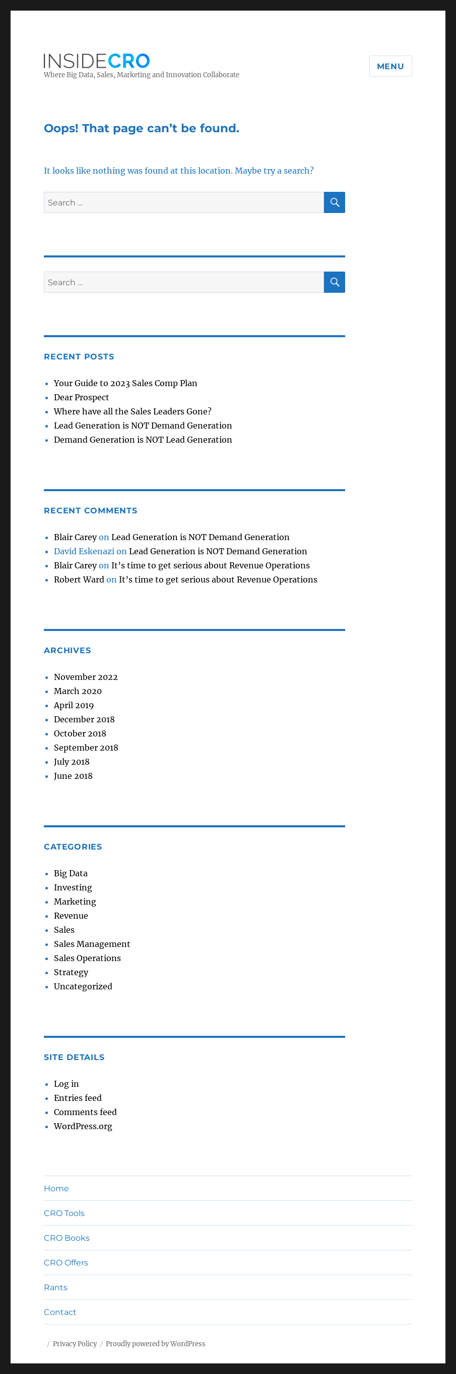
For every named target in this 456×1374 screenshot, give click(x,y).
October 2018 (80, 733)
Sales (64, 930)
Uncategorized (83, 986)
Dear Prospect (81, 397)
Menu (391, 66)
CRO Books (67, 1238)
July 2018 (72, 762)
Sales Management (92, 944)
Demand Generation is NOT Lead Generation (143, 440)
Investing (73, 887)
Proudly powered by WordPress (156, 1344)
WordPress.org (83, 1126)
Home (56, 1188)
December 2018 (84, 719)
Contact (60, 1312)
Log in (66, 1084)
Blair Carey (75, 537)
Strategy (71, 972)
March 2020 (78, 691)
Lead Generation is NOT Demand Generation (143, 425)
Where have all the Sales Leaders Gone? (133, 411)
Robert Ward (79, 579)
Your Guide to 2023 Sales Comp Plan (126, 383)
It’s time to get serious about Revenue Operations (210, 565)
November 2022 (86, 677)
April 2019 (74, 705)
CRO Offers (66, 1262)
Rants (56, 1287)
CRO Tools (64, 1213)
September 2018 (86, 748)
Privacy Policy (75, 1344)
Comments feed (85, 1112)
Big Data (71, 873)
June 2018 (73, 776)
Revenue (71, 916)
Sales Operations (87, 958)
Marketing (75, 901)
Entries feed (78, 1098)
